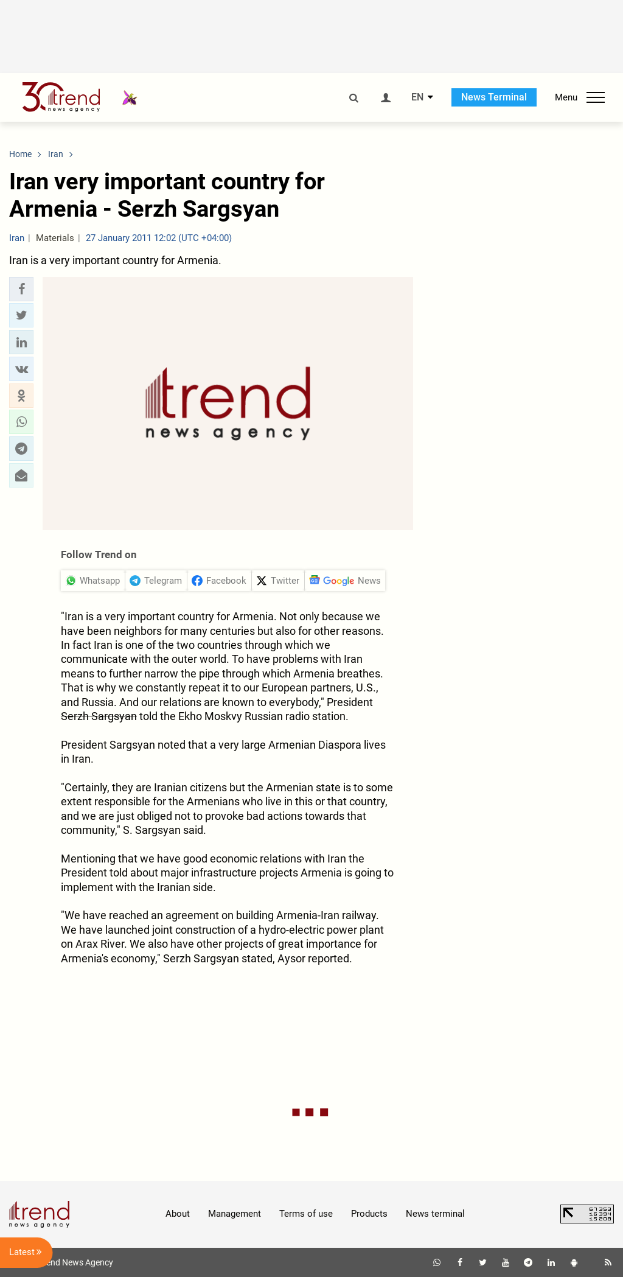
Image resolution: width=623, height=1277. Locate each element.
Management (234, 1213)
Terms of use (306, 1213)
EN (417, 97)
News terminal (435, 1213)
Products (369, 1213)
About (177, 1213)
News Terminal (494, 97)
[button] (21, 289)
